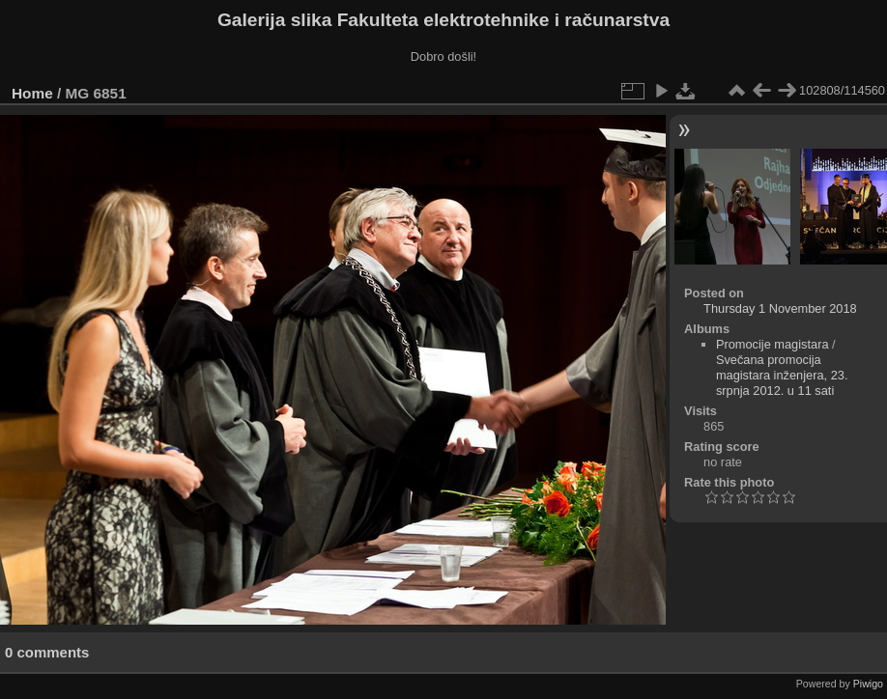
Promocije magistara (772, 344)
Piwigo (868, 683)
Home (32, 93)
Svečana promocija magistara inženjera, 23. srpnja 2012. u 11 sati (782, 375)
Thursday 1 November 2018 (780, 308)
